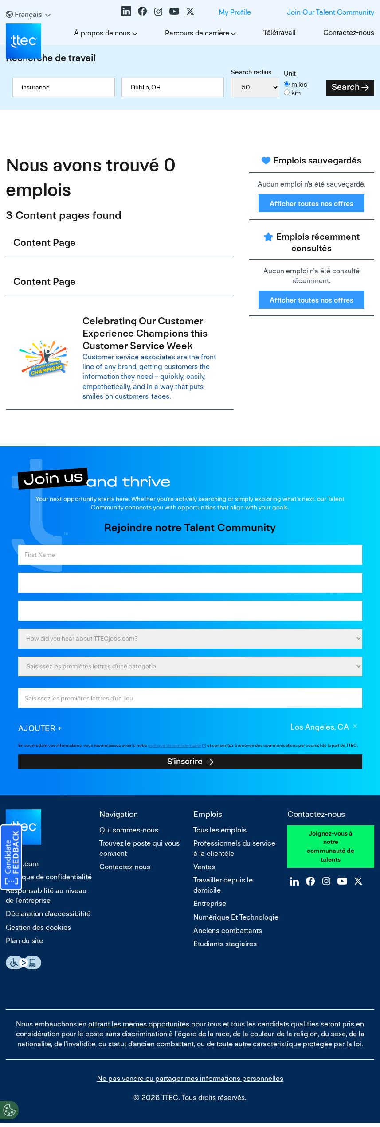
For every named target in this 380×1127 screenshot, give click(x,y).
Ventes (204, 869)
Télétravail (279, 32)
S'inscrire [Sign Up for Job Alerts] (185, 764)
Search (346, 87)
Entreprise (209, 907)
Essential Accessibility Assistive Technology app (23, 965)
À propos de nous (102, 33)
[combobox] (172, 87)
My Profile (235, 12)
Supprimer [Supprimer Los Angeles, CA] (355, 730)
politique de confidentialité (174, 748)
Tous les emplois (220, 833)
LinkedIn (126, 11)
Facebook (142, 11)
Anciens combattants (227, 933)
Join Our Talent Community (330, 12)
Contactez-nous (348, 32)
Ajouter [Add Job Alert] (37, 731)
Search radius (251, 72)
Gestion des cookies (38, 930)
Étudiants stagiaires (225, 947)
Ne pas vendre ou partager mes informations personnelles (190, 1081)
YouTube (174, 11)
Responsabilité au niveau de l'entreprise (46, 898)
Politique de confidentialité (49, 880)
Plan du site (24, 944)
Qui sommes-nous (128, 833)
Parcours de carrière (197, 33)
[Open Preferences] (9, 1109)
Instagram (158, 11)
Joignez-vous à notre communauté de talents (330, 849)
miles (299, 84)
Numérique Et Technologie (235, 920)
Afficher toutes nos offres (311, 203)
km (296, 93)
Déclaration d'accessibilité (48, 917)
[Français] (28, 14)
